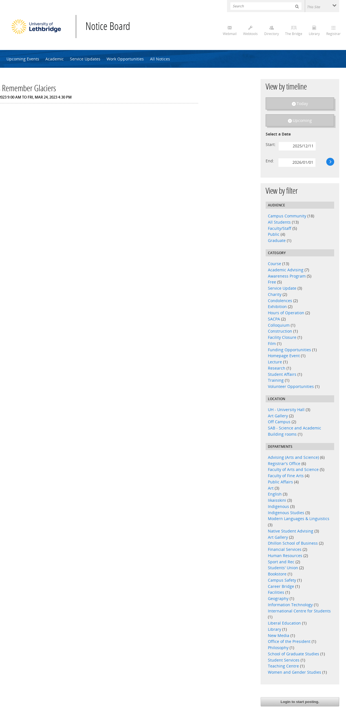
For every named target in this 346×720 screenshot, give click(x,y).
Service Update (282, 288)
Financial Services (284, 549)
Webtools (250, 34)
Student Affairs (282, 374)
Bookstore (277, 574)
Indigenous (278, 506)
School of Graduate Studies (293, 653)
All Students (279, 222)
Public (273, 234)
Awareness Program (287, 276)
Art (271, 488)
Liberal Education (284, 623)
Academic (54, 59)
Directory (271, 34)
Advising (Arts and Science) (293, 457)
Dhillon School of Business (293, 543)
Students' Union (283, 567)
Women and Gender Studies (295, 672)
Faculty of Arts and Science (293, 469)
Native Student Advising (290, 531)
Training (276, 380)
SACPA (274, 319)
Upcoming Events (22, 59)
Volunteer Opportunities (291, 386)
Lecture (275, 362)
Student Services (283, 660)
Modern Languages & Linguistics (298, 518)
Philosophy (279, 647)
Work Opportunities (125, 59)
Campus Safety (282, 580)
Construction (280, 331)
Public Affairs (280, 482)
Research (276, 368)
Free (272, 282)
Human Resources (285, 555)
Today (302, 103)
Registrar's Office (284, 463)
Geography (278, 598)
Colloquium (279, 325)
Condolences (280, 300)
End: (270, 160)
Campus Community (287, 216)
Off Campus (279, 421)
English (275, 494)
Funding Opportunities (289, 349)
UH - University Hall (286, 409)
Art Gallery (278, 415)
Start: (271, 144)
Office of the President (289, 641)
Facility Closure (282, 337)
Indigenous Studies (286, 512)
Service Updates (85, 59)
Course (274, 263)
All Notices (160, 59)
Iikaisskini (277, 500)
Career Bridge (281, 586)
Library (314, 34)
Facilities (276, 592)
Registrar (333, 34)
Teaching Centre (283, 666)
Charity (274, 294)
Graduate (277, 240)
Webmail (230, 34)
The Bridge (293, 34)
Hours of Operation (286, 312)
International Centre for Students (299, 611)
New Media (278, 635)
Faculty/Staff (279, 228)
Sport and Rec (281, 561)
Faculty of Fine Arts (286, 475)
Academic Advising (285, 269)
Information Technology (290, 604)
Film (272, 343)
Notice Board (107, 27)
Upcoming (302, 120)
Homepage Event (284, 355)
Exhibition (277, 306)
